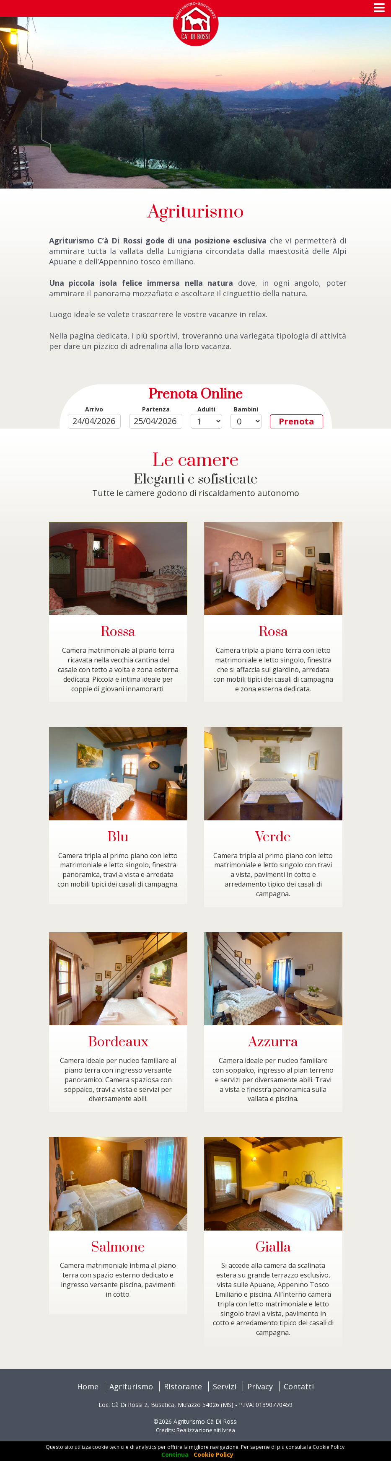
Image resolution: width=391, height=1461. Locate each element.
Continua (175, 1454)
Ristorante (183, 1386)
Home (87, 1386)
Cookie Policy (213, 1454)
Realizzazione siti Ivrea (205, 1430)
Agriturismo (131, 1386)
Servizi (224, 1386)
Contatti (299, 1386)
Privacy (260, 1386)
